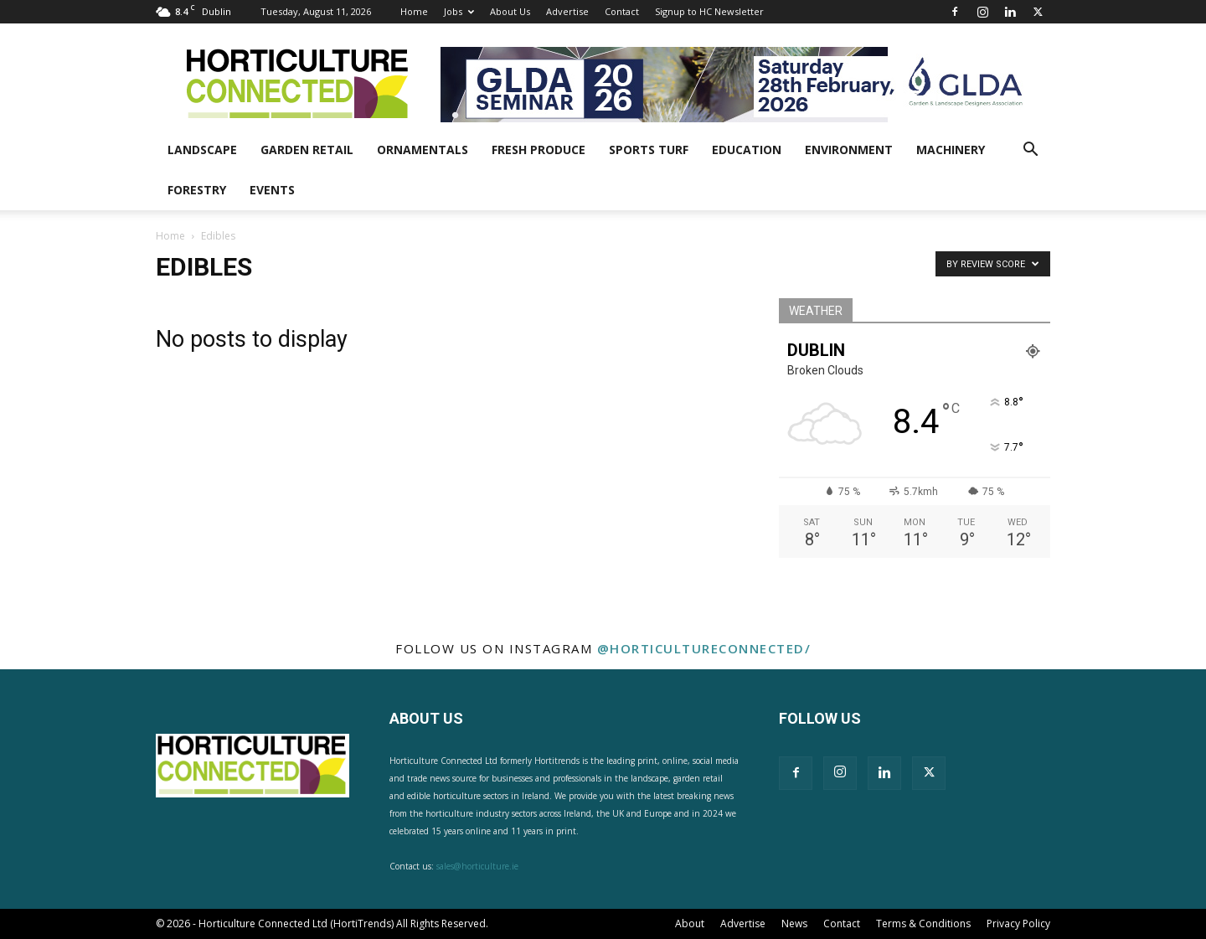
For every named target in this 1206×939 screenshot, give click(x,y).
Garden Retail (306, 149)
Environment (849, 149)
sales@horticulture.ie (477, 866)
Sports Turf (648, 149)
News (794, 923)
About (689, 923)
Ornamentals (422, 149)
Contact (622, 11)
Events (272, 190)
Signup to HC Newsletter (709, 11)
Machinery (950, 149)
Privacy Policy (1018, 923)
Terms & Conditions (923, 923)
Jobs (459, 11)
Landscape (202, 149)
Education (746, 149)
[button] (1030, 151)
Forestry (197, 190)
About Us (510, 11)
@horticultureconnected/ (704, 648)
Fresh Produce (538, 149)
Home (414, 11)
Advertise (567, 11)
